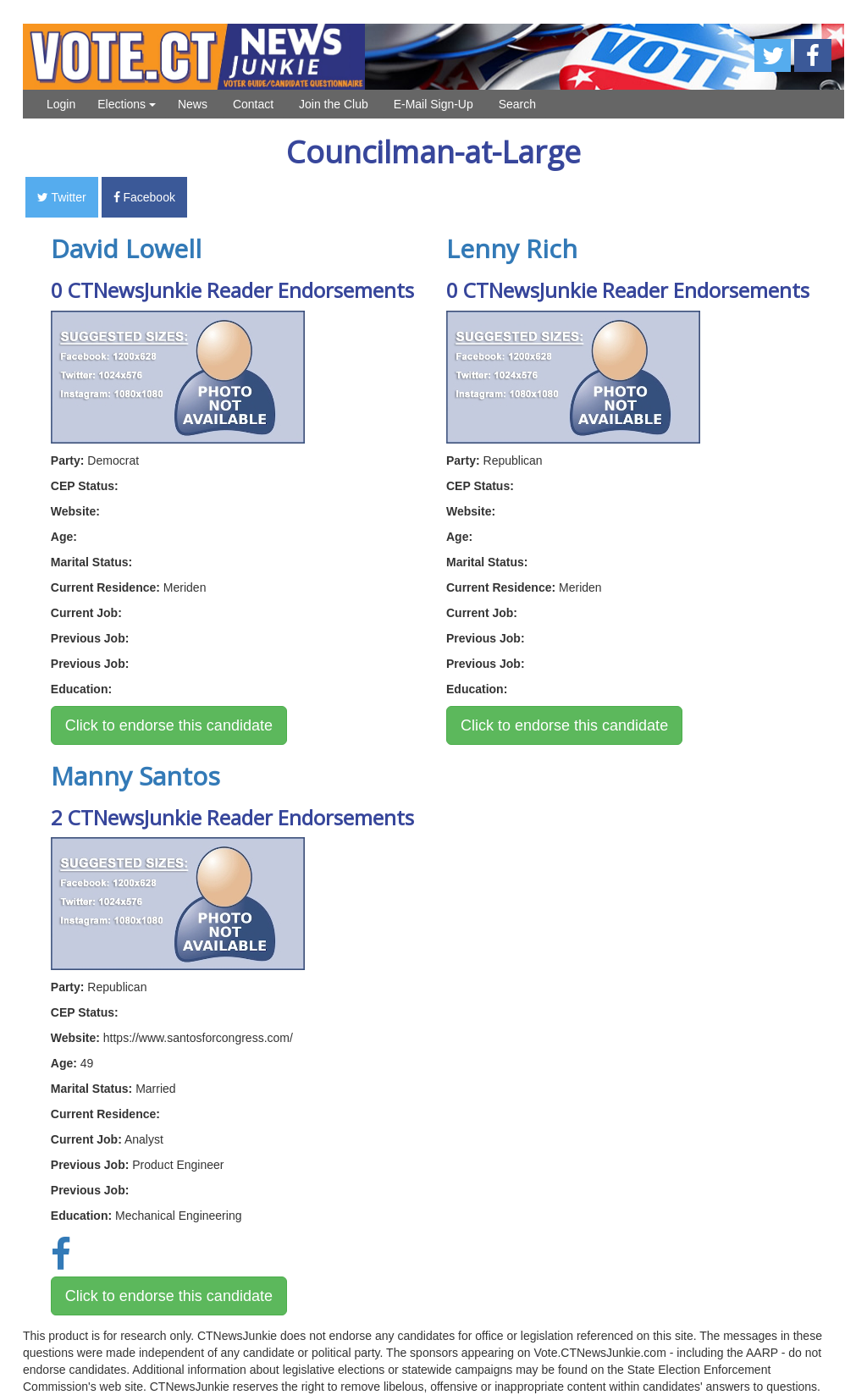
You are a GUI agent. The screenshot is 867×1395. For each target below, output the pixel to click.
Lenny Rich (511, 248)
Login (61, 104)
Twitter (61, 197)
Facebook (144, 197)
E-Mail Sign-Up (433, 104)
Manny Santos (135, 775)
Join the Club (333, 104)
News (192, 104)
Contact (253, 104)
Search (517, 104)
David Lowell (126, 248)
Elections (126, 104)
